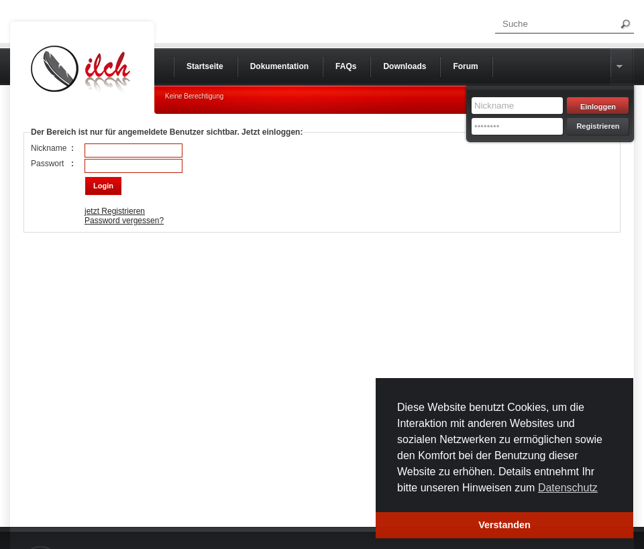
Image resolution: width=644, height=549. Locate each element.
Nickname (48, 148)
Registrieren (597, 126)
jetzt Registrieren (115, 211)
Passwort (47, 163)
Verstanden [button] (504, 525)
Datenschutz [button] (568, 487)
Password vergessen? (124, 220)
